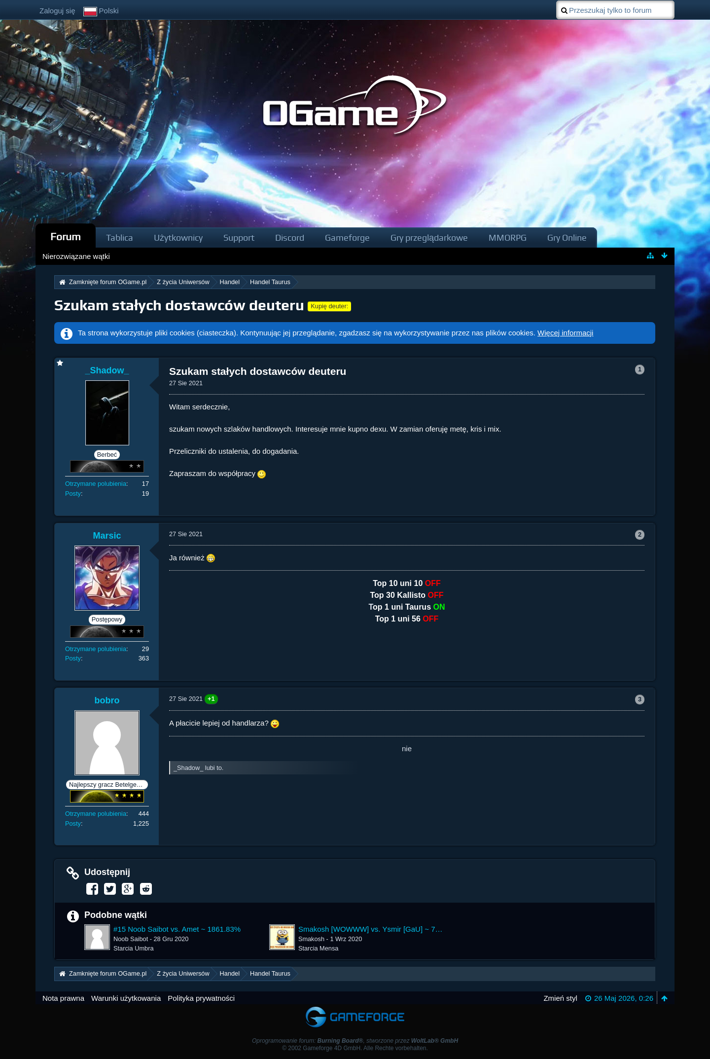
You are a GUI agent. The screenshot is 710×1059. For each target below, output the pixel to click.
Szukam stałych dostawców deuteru (179, 305)
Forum (65, 236)
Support (238, 237)
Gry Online (567, 237)
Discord (289, 237)
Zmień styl (560, 998)
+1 (211, 698)
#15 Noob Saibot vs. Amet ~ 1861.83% (177, 929)
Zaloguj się (57, 10)
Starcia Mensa (318, 948)
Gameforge (347, 237)
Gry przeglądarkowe (429, 237)
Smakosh (311, 939)
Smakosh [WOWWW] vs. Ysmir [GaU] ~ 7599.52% (371, 929)
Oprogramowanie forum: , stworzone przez (355, 1040)
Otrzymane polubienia (95, 483)
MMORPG (508, 237)
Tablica (119, 237)
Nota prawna (63, 998)
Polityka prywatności (201, 998)
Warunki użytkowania (126, 998)
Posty (73, 493)
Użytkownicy (178, 237)
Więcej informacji (565, 333)
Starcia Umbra (133, 948)
